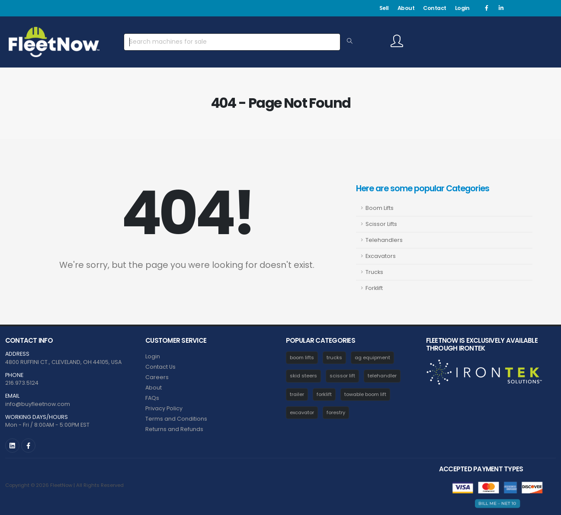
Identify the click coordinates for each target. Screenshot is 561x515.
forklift (324, 394)
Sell (384, 8)
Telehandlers (384, 240)
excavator (302, 412)
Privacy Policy (164, 408)
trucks (334, 357)
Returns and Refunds (174, 429)
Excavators (380, 256)
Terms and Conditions (176, 418)
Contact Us (160, 366)
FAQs (152, 398)
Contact (434, 8)
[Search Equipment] (349, 41)
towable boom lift (365, 394)
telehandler (382, 375)
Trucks (374, 272)
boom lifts (302, 357)
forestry (336, 412)
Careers (157, 377)
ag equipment (372, 357)
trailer (297, 394)
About (406, 8)
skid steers (303, 375)
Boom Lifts (379, 208)
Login (462, 8)
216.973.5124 (21, 382)
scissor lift (342, 375)
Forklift (374, 288)
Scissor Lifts (381, 224)
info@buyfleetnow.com (37, 404)
